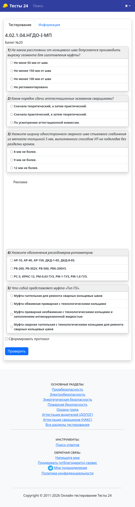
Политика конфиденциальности (67, 473)
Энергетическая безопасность (67, 399)
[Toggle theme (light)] (127, 6)
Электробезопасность (67, 394)
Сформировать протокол (29, 339)
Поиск (38, 6)
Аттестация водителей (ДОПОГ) (67, 414)
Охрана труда (67, 409)
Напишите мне (67, 457)
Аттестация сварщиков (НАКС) (67, 419)
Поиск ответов (67, 445)
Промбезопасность (67, 389)
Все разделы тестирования (67, 424)
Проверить (17, 351)
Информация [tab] (49, 24)
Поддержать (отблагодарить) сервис (67, 462)
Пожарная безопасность (67, 404)
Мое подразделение (67, 467)
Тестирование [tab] (20, 24)
